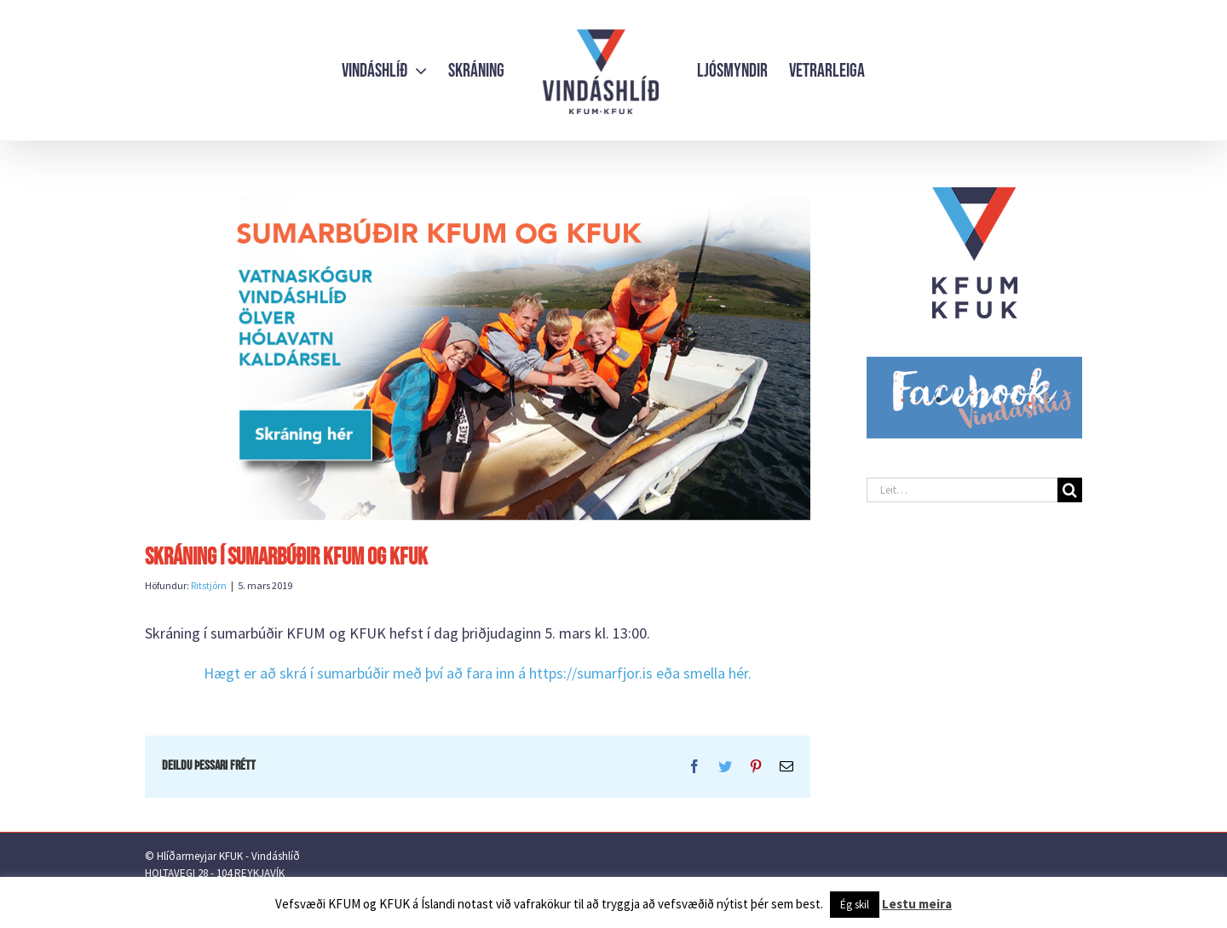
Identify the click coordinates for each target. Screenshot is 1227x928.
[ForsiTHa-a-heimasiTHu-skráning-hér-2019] (477, 353)
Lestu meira (917, 904)
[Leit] (1069, 490)
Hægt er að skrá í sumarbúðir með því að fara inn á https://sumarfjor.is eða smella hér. (478, 673)
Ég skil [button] (854, 904)
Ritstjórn (209, 585)
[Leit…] (962, 490)
